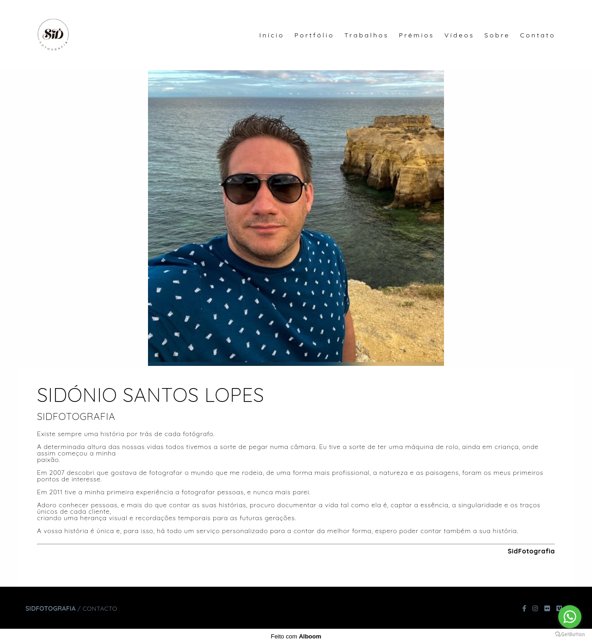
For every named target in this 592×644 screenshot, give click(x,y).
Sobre (497, 35)
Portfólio (314, 35)
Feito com (296, 636)
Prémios (416, 35)
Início (271, 35)
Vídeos (459, 35)
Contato (537, 35)
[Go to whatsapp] (569, 616)
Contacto (99, 608)
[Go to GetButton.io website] (570, 635)
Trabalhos (366, 35)
